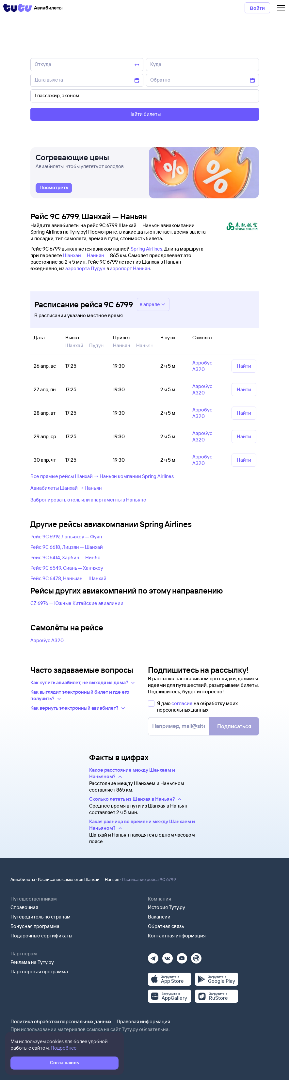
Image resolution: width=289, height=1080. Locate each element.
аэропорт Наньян (130, 268)
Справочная (24, 907)
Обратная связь (166, 926)
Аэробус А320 (47, 640)
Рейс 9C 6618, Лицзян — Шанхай (66, 547)
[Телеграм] (153, 956)
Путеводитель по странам (40, 917)
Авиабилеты (22, 879)
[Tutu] (17, 8)
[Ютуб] (182, 956)
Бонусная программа (34, 926)
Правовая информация (143, 1021)
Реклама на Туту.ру (32, 962)
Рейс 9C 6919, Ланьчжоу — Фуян (66, 536)
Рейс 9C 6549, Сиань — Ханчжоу (66, 568)
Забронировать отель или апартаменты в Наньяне (88, 500)
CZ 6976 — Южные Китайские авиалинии (76, 603)
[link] (54, 188)
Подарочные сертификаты (41, 936)
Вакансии (159, 917)
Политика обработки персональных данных (60, 1021)
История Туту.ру (166, 907)
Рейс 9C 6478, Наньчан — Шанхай (68, 578)
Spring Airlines (146, 249)
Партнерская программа (39, 971)
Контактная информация (177, 936)
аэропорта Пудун (85, 268)
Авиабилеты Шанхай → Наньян (66, 488)
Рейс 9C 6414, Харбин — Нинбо (65, 557)
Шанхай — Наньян (83, 255)
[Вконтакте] (167, 956)
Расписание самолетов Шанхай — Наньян (78, 879)
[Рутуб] (196, 956)
